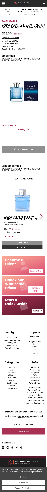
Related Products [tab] (23, 178)
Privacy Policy (35, 395)
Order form (12, 345)
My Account (12, 337)
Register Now (35, 271)
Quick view (22, 243)
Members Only (35, 289)
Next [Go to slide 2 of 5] (41, 216)
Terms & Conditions (35, 398)
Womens (12, 372)
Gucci (35, 344)
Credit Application (12, 340)
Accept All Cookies (23, 488)
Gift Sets (12, 378)
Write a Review (35, 383)
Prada (34, 347)
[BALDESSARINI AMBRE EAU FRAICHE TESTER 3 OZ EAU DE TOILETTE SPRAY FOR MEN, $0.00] (22, 200)
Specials (12, 385)
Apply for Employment (35, 403)
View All (35, 354)
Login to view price (10, 38)
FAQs (35, 375)
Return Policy (35, 378)
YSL (35, 349)
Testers (12, 380)
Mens (12, 370)
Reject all (23, 482)
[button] (36, 271)
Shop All (12, 367)
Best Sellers (12, 383)
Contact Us (35, 370)
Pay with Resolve (12, 348)
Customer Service (34, 390)
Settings (23, 477)
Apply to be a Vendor (35, 400)
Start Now (37, 310)
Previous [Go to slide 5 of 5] (3, 216)
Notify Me (23, 129)
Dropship (35, 372)
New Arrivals (12, 388)
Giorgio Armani (35, 341)
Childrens (12, 375)
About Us (35, 367)
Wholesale (35, 380)
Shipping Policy (35, 387)
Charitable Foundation (35, 392)
